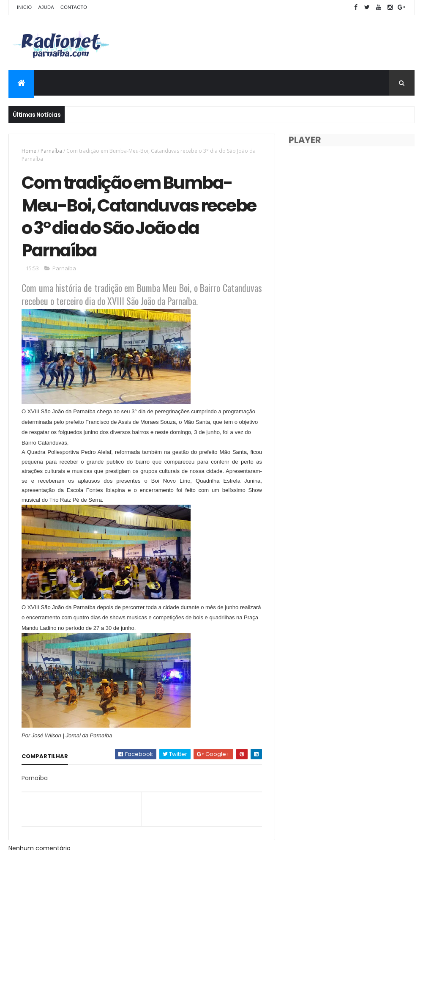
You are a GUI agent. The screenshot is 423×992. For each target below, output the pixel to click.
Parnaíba (51, 150)
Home (29, 150)
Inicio (24, 7)
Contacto (73, 7)
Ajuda (46, 7)
